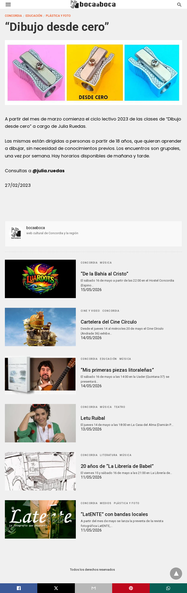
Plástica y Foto (58, 15)
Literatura (108, 455)
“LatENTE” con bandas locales (114, 514)
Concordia (13, 15)
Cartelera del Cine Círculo (109, 322)
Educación (34, 15)
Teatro (119, 407)
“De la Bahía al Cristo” (104, 274)
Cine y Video (90, 310)
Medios (105, 503)
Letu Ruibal (93, 418)
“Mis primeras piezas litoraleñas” (117, 370)
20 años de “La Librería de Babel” (117, 466)
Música (106, 262)
